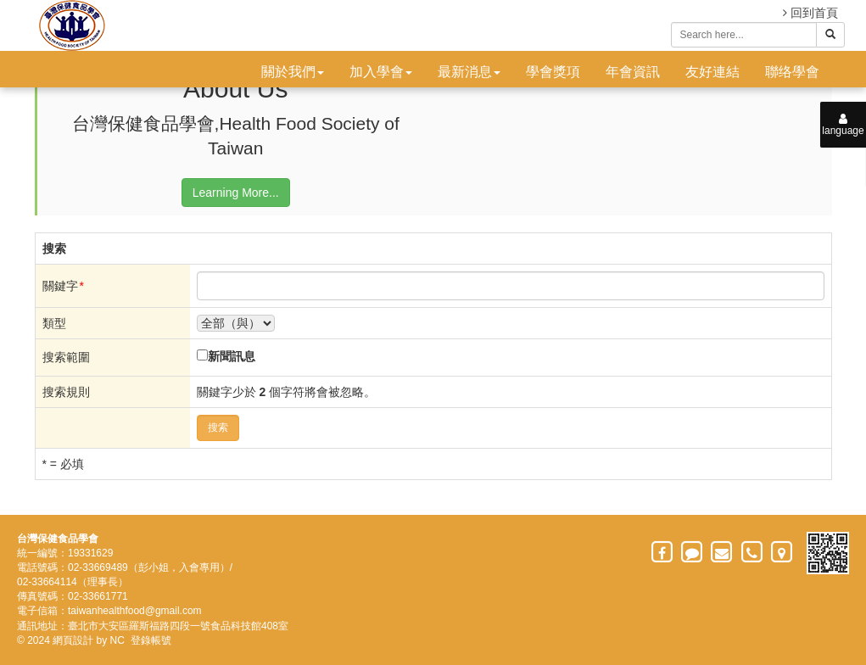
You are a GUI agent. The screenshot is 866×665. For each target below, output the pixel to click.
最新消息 (469, 71)
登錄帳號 (151, 640)
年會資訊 (633, 71)
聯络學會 (792, 71)
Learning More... (236, 192)
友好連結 (712, 71)
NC (117, 640)
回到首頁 (810, 13)
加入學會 (380, 71)
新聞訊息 (231, 356)
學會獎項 (553, 71)
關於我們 (292, 71)
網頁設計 (73, 640)
